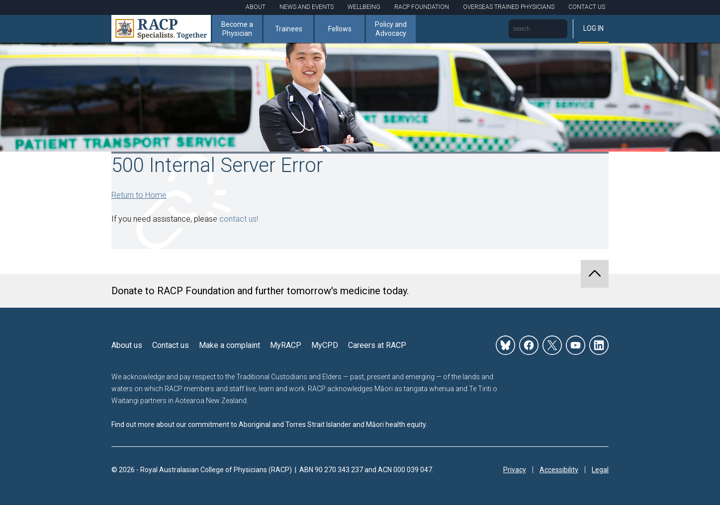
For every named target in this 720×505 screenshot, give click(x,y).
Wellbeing (364, 6)
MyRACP (285, 345)
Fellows (340, 29)
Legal (600, 470)
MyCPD (324, 345)
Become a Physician (237, 28)
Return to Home (139, 195)
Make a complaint (229, 345)
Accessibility (559, 470)
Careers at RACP (377, 345)
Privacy (514, 470)
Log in (593, 28)
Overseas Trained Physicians (508, 6)
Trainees (288, 29)
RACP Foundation (421, 6)
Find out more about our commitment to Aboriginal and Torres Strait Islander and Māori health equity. (269, 424)
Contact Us (586, 6)
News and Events (306, 6)
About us (126, 345)
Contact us (170, 345)
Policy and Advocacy (391, 28)
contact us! (238, 219)
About (256, 6)
